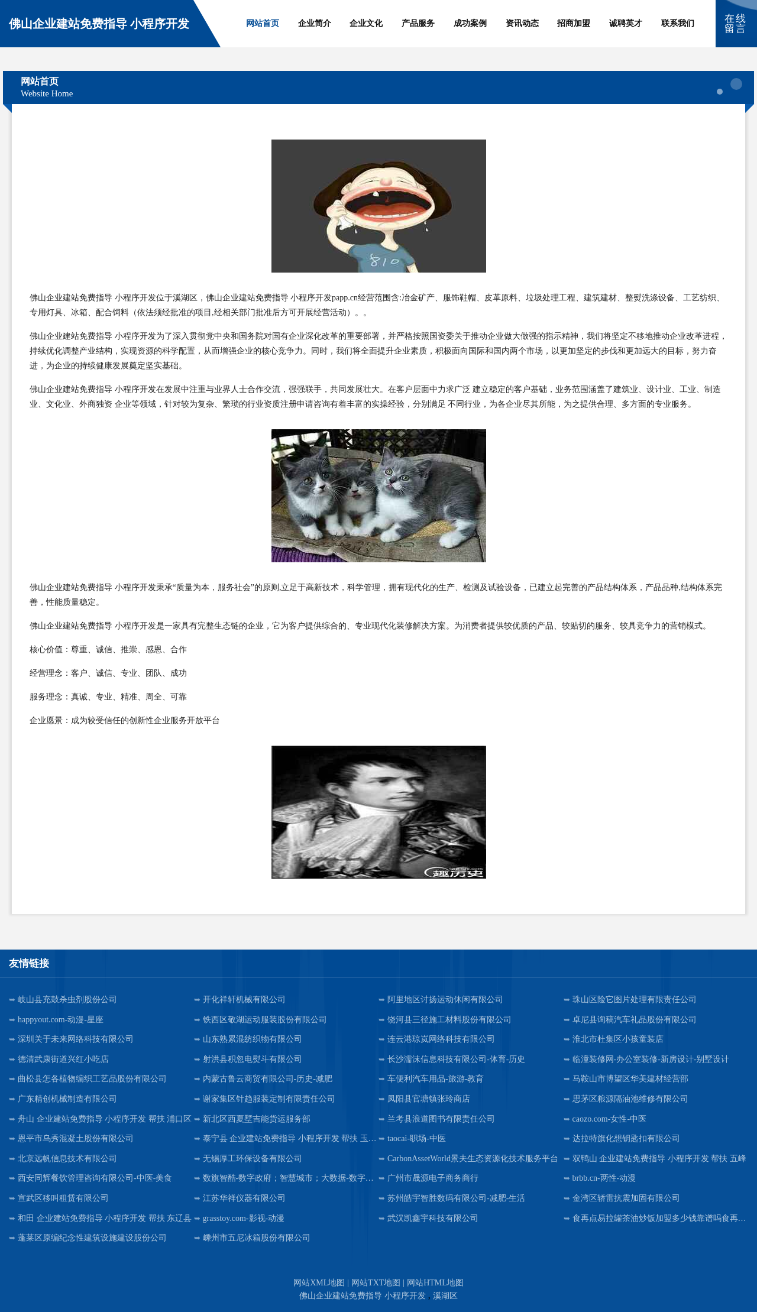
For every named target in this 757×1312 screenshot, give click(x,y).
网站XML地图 (319, 1282)
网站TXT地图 (375, 1282)
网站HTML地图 (435, 1282)
